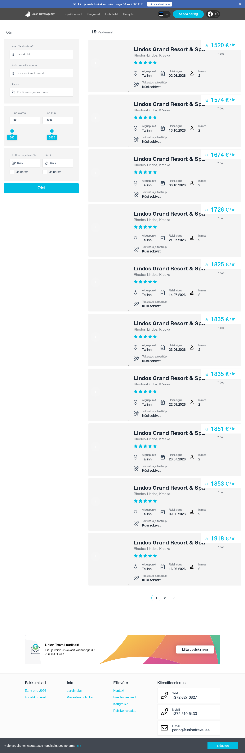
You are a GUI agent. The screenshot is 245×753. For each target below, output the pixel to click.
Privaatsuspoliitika (80, 698)
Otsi (41, 188)
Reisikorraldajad (124, 711)
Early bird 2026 (35, 691)
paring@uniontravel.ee (191, 730)
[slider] (12, 131)
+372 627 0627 (184, 698)
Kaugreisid (93, 14)
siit (79, 745)
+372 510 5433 (184, 714)
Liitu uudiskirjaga (159, 4)
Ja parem (22, 172)
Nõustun (223, 745)
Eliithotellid (111, 14)
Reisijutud (129, 14)
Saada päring (188, 14)
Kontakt (118, 691)
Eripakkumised (73, 14)
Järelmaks (74, 691)
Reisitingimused (124, 698)
